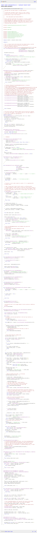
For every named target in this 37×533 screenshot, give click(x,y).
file (21, 8)
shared (25, 4)
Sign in (35, 1)
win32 (29, 4)
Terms (11, 531)
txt (32, 531)
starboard (21, 4)
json (35, 531)
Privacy (9, 531)
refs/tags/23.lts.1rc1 (12, 4)
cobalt (2, 4)
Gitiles (6, 531)
